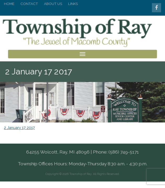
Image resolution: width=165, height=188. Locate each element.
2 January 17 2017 (19, 122)
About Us (53, 4)
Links (73, 4)
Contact (29, 4)
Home (9, 4)
